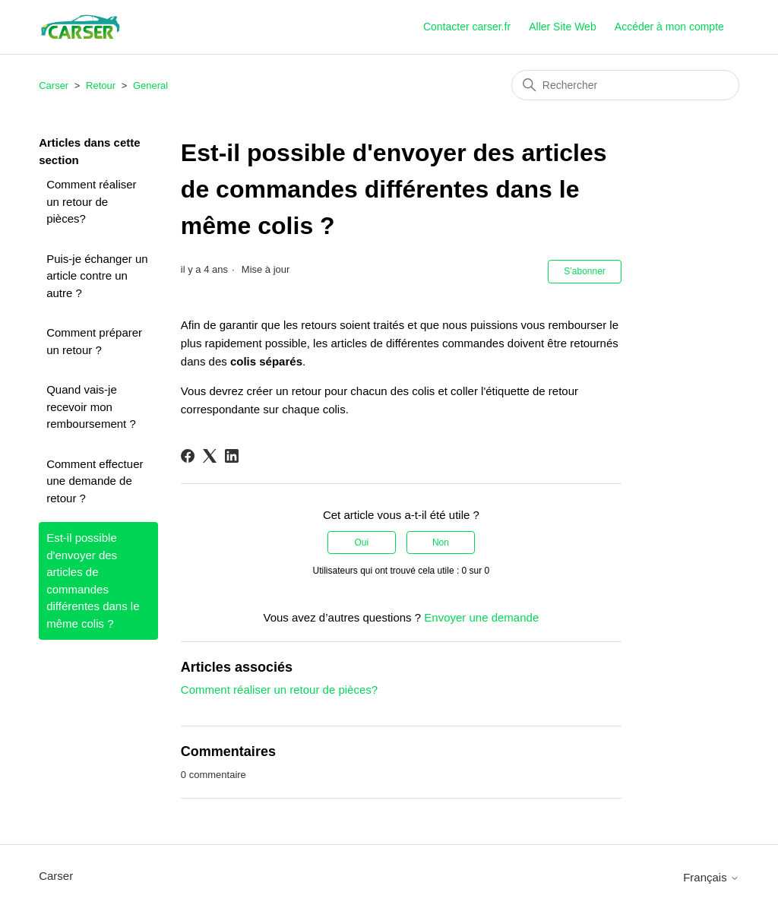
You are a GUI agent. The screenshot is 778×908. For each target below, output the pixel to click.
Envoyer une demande (481, 617)
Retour (100, 85)
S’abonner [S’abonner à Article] (585, 271)
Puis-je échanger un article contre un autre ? (96, 275)
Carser (53, 85)
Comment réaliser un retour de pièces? (91, 201)
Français (711, 877)
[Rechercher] (625, 85)
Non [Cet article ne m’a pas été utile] (440, 542)
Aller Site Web (562, 27)
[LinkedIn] (232, 456)
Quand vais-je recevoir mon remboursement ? (91, 406)
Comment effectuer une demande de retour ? (94, 481)
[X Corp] (210, 456)
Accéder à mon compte (669, 27)
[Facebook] (187, 456)
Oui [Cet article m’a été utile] (361, 542)
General (150, 85)
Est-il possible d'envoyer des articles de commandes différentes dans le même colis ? (92, 580)
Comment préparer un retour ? (94, 341)
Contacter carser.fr (467, 27)
